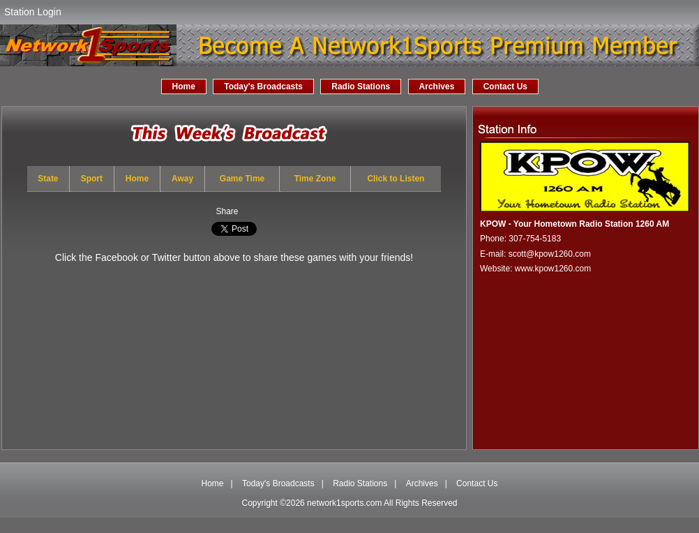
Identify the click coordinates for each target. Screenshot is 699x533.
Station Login (32, 11)
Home (183, 86)
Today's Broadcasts (263, 86)
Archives (437, 86)
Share (227, 211)
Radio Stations (360, 86)
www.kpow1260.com (553, 268)
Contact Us (505, 86)
